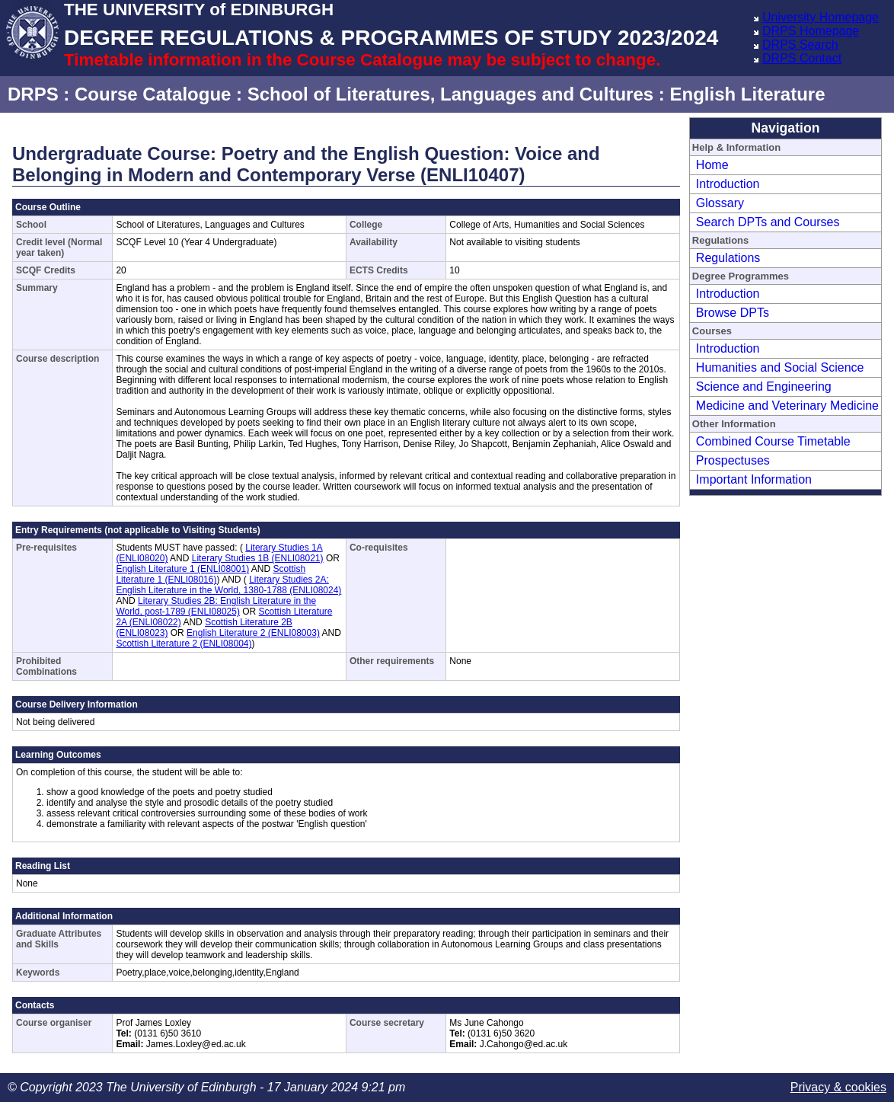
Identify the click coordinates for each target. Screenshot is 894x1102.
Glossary (720, 202)
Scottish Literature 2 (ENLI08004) (183, 643)
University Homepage (820, 17)
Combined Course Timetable (773, 441)
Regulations (728, 257)
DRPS (33, 94)
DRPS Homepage (810, 30)
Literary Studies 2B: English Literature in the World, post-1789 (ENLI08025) (216, 606)
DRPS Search (800, 44)
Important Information (754, 479)
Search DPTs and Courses (768, 222)
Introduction (728, 183)
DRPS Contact (801, 58)
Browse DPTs (732, 312)
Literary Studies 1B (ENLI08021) (258, 558)
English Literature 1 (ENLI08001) (182, 569)
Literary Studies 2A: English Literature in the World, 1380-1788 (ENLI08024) (228, 585)
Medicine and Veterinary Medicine (787, 405)
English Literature (747, 94)
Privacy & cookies (838, 1087)
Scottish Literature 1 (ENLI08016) (210, 574)
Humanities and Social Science (780, 367)
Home (712, 164)
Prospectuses (733, 460)
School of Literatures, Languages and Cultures (450, 94)
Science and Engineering (764, 386)
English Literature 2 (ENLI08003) (253, 633)
